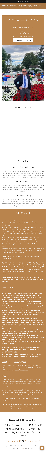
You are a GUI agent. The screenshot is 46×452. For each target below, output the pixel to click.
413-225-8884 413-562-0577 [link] (23, 20)
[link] (23, 33)
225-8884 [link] (16, 440)
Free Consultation (23, 40)
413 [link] (8, 440)
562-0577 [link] (35, 440)
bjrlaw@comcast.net (21, 370)
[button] (3, 12)
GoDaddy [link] (22, 448)
